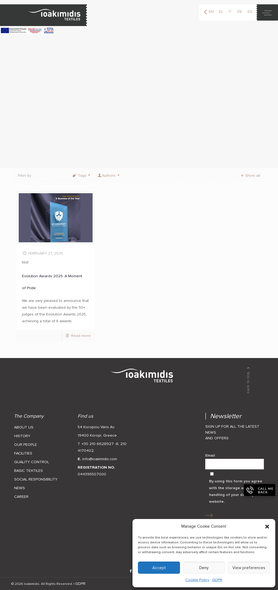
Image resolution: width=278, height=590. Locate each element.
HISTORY (22, 436)
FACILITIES (23, 453)
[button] (267, 526)
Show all (249, 175)
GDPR (217, 580)
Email (234, 461)
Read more (81, 335)
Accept (159, 567)
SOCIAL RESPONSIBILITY (36, 479)
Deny (203, 567)
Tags (82, 175)
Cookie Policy (197, 580)
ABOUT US (23, 427)
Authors (109, 175)
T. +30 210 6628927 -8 (98, 443)
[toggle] (267, 12)
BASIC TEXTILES (28, 470)
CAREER (21, 496)
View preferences (248, 567)
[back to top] (248, 380)
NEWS (19, 488)
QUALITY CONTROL (31, 462)
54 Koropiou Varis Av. (96, 427)
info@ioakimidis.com (99, 459)
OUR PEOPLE (25, 444)
